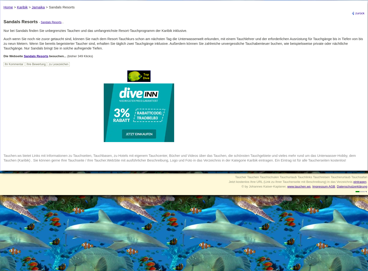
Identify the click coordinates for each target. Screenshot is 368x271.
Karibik (22, 7)
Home (8, 7)
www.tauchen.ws (298, 186)
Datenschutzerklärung (352, 186)
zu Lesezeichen (58, 64)
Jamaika (38, 7)
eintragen (360, 182)
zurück (358, 13)
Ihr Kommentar (14, 64)
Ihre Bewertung (36, 64)
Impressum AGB (323, 186)
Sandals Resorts (51, 22)
